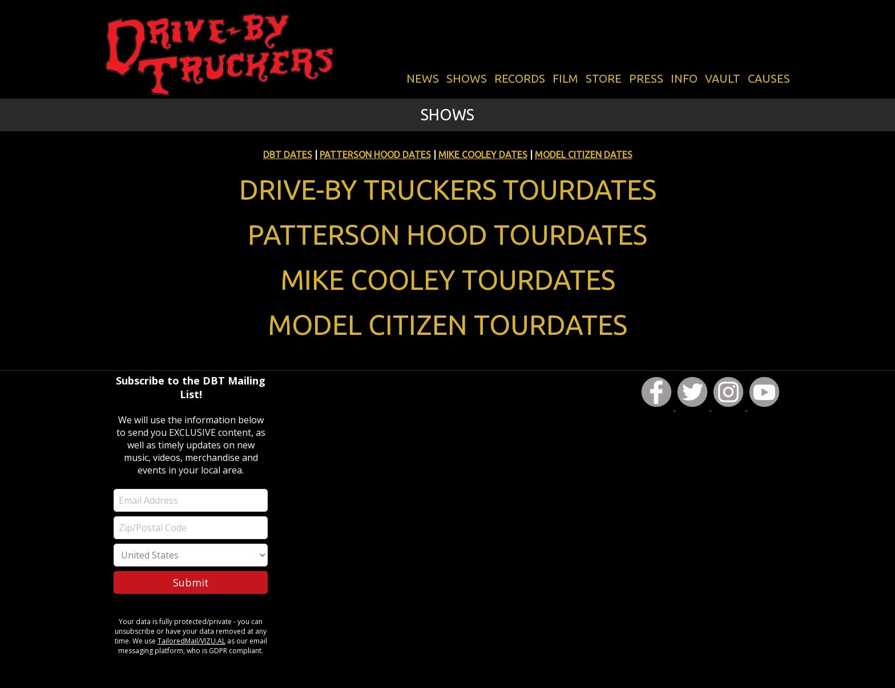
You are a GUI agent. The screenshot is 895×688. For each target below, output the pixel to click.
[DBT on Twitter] (693, 407)
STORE (604, 79)
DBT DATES (287, 154)
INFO (684, 79)
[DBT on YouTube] (764, 407)
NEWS (422, 79)
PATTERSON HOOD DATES (375, 154)
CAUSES (769, 79)
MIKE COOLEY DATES (482, 154)
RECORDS (519, 79)
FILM (565, 79)
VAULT (722, 79)
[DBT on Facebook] (657, 407)
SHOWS (466, 79)
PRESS (646, 79)
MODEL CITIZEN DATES (583, 154)
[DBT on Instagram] (729, 407)
